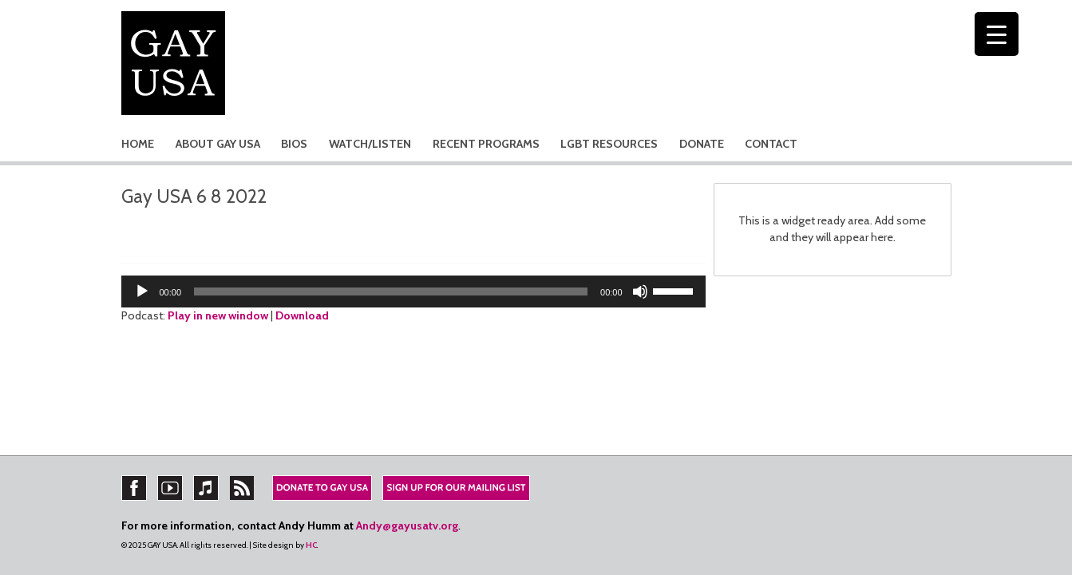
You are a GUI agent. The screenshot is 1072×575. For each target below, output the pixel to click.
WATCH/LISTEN (370, 144)
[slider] (390, 291)
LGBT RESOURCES (609, 144)
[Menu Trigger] (997, 34)
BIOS (294, 144)
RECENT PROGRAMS (486, 144)
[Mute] (640, 291)
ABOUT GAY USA (218, 144)
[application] (413, 291)
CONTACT (771, 144)
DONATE (701, 144)
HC (311, 545)
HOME (137, 144)
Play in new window (218, 315)
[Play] (142, 291)
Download (302, 315)
